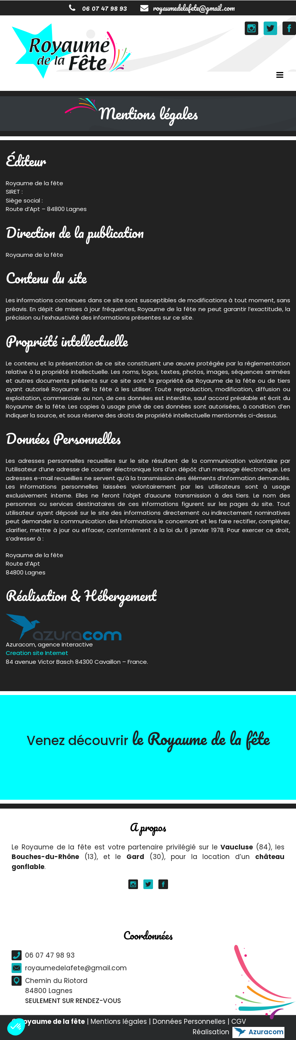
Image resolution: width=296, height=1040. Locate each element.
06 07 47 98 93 (98, 8)
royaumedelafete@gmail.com (187, 8)
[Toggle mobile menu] (280, 75)
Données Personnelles (189, 1021)
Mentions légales (119, 1021)
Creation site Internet (37, 653)
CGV (238, 1021)
